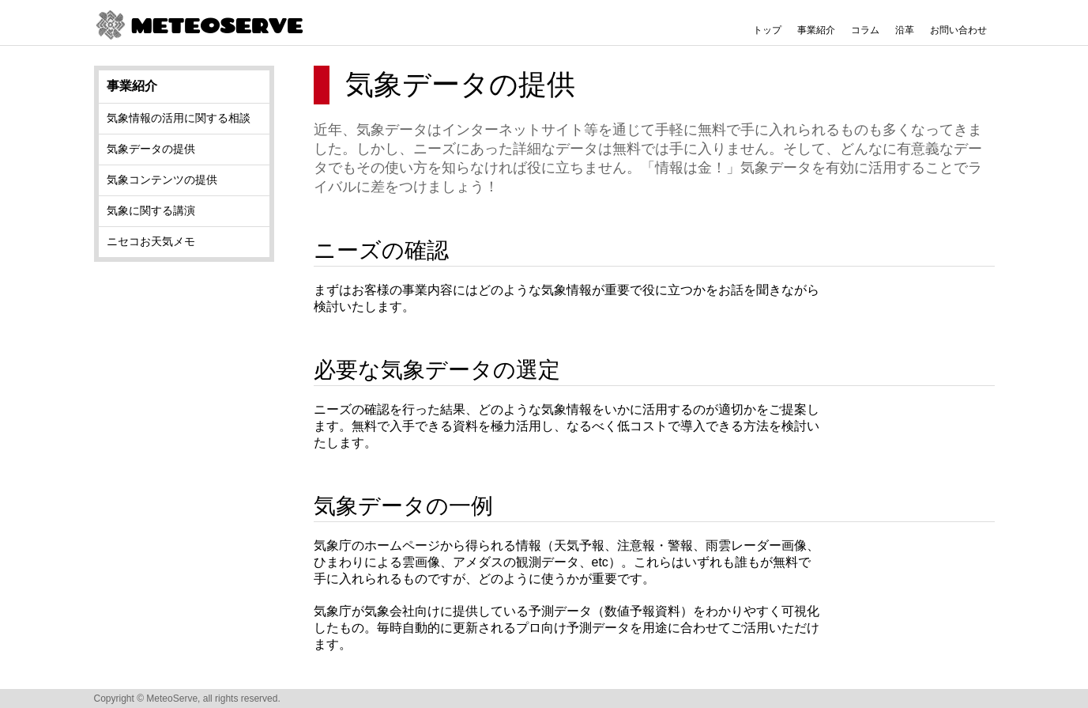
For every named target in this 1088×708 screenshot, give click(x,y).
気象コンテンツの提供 (162, 179)
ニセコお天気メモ (151, 241)
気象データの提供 (151, 148)
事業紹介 (816, 30)
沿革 (904, 30)
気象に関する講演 (151, 210)
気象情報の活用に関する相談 (178, 118)
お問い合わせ (958, 30)
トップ (767, 30)
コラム (865, 30)
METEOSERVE (198, 25)
